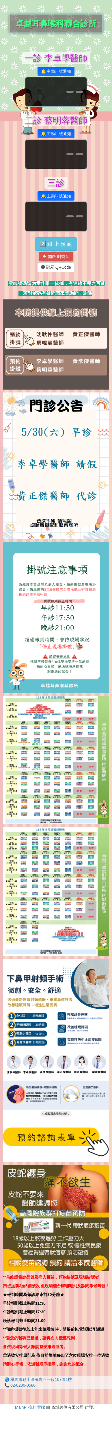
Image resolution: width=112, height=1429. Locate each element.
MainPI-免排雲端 (30, 1407)
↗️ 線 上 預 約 (56, 244)
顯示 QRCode (56, 267)
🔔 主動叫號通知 (56, 71)
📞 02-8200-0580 (20, 1385)
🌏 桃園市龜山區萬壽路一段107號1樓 (38, 1379)
